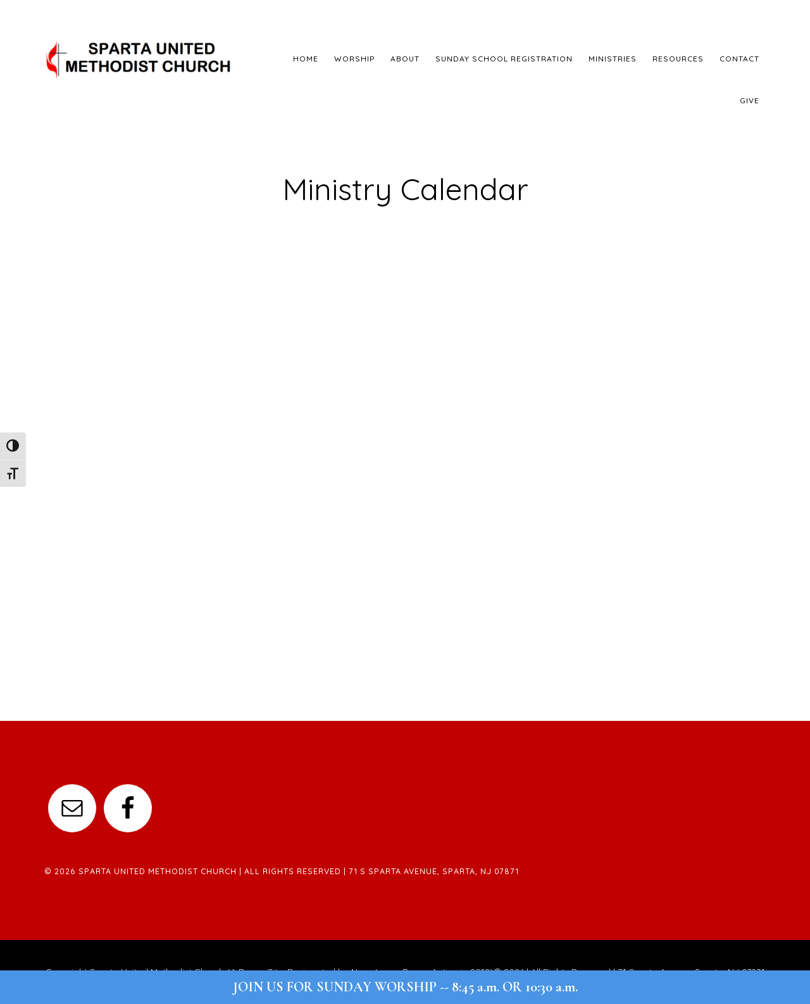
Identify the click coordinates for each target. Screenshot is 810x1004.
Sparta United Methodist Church (139, 60)
